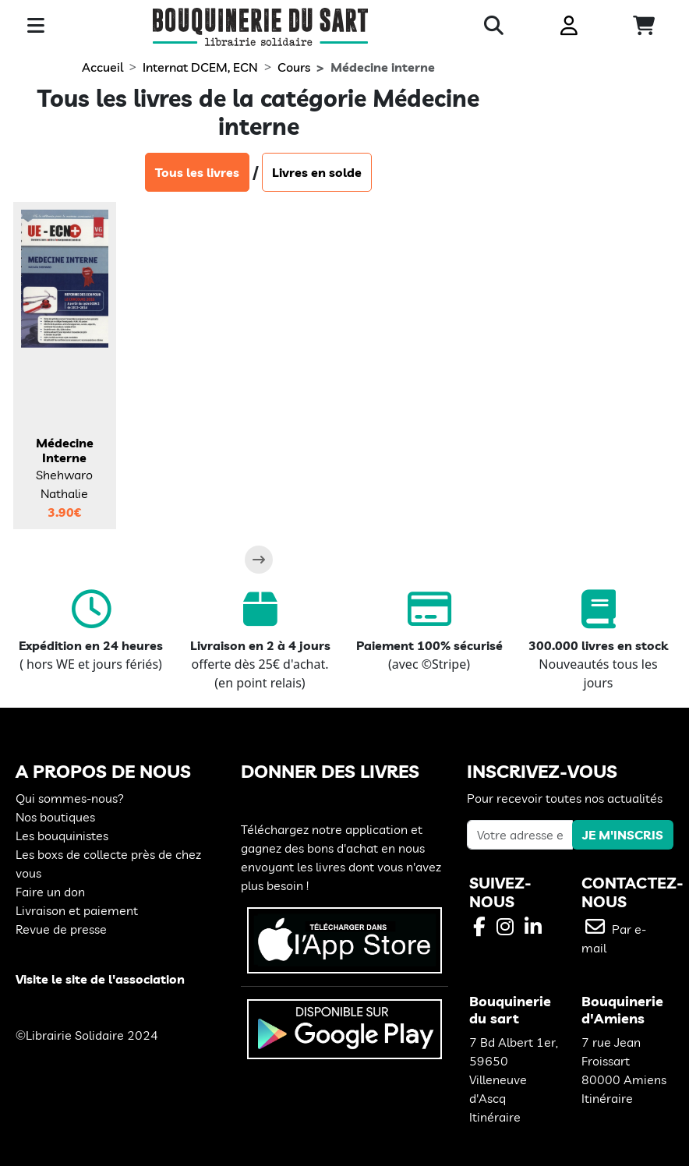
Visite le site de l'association (100, 979)
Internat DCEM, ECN (200, 67)
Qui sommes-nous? (70, 798)
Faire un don (50, 891)
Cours (293, 67)
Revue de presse (61, 929)
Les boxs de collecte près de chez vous (108, 863)
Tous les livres (197, 172)
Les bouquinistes (62, 835)
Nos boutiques (55, 817)
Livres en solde (317, 172)
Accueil (102, 67)
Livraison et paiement (77, 910)
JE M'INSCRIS (622, 835)
